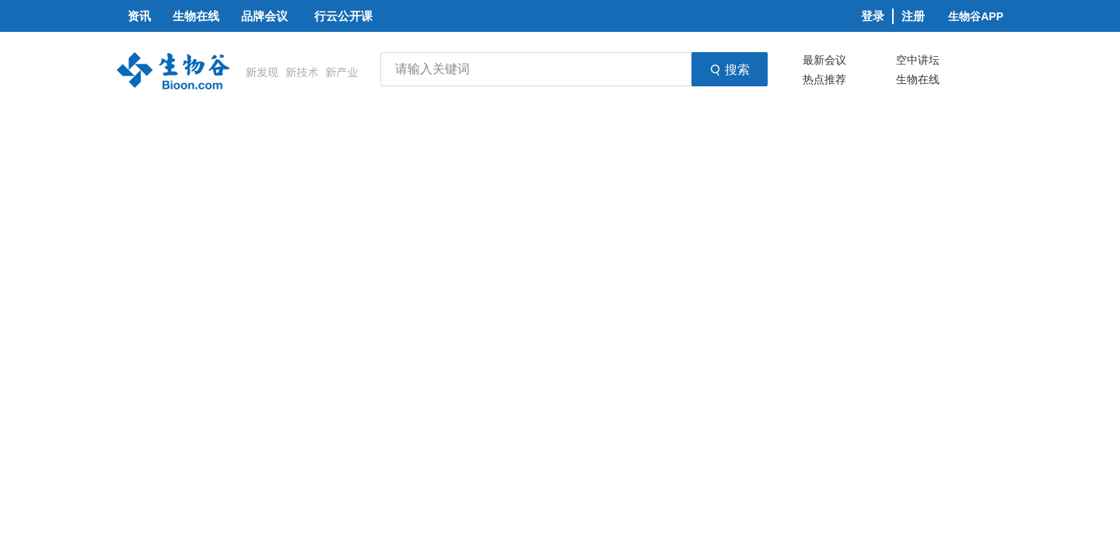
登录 (872, 16)
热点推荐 (824, 79)
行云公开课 (343, 16)
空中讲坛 (918, 60)
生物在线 (918, 79)
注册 (913, 16)
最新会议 (824, 60)
